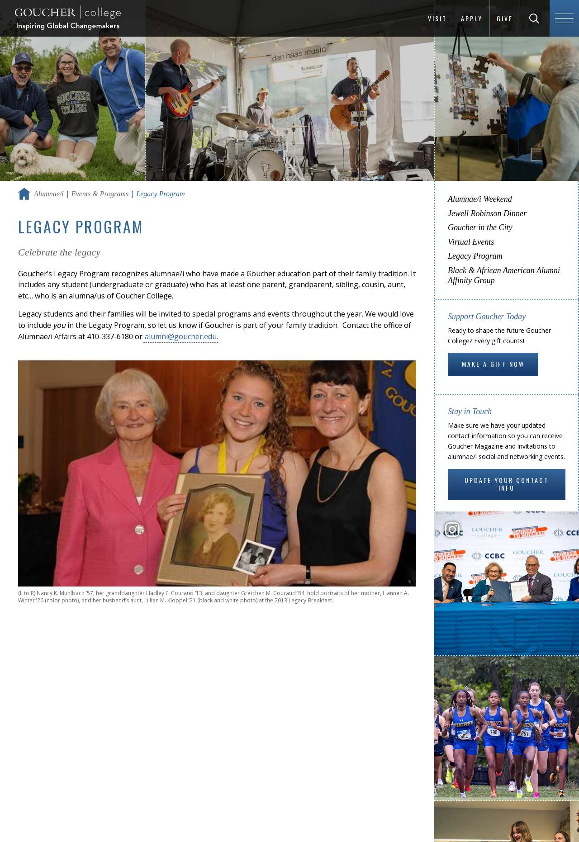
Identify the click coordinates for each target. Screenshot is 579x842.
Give (505, 18)
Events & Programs (100, 194)
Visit (437, 18)
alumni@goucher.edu (181, 336)
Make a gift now (493, 364)
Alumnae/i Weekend (480, 198)
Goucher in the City (480, 227)
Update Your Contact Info (507, 484)
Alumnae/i (49, 194)
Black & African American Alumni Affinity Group (504, 275)
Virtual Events (471, 241)
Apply (472, 18)
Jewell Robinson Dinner (487, 213)
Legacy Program (475, 255)
